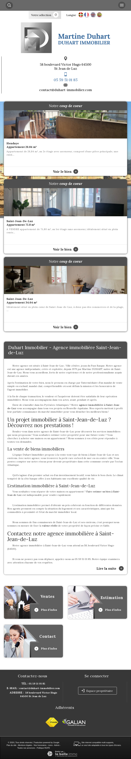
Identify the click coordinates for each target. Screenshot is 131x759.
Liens (50, 745)
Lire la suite (110, 568)
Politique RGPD (43, 748)
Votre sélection (41, 15)
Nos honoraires (40, 745)
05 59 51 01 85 (65, 79)
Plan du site (11, 745)
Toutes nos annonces (26, 748)
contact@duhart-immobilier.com (65, 90)
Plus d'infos (45, 610)
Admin (57, 745)
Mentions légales (25, 745)
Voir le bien (65, 172)
